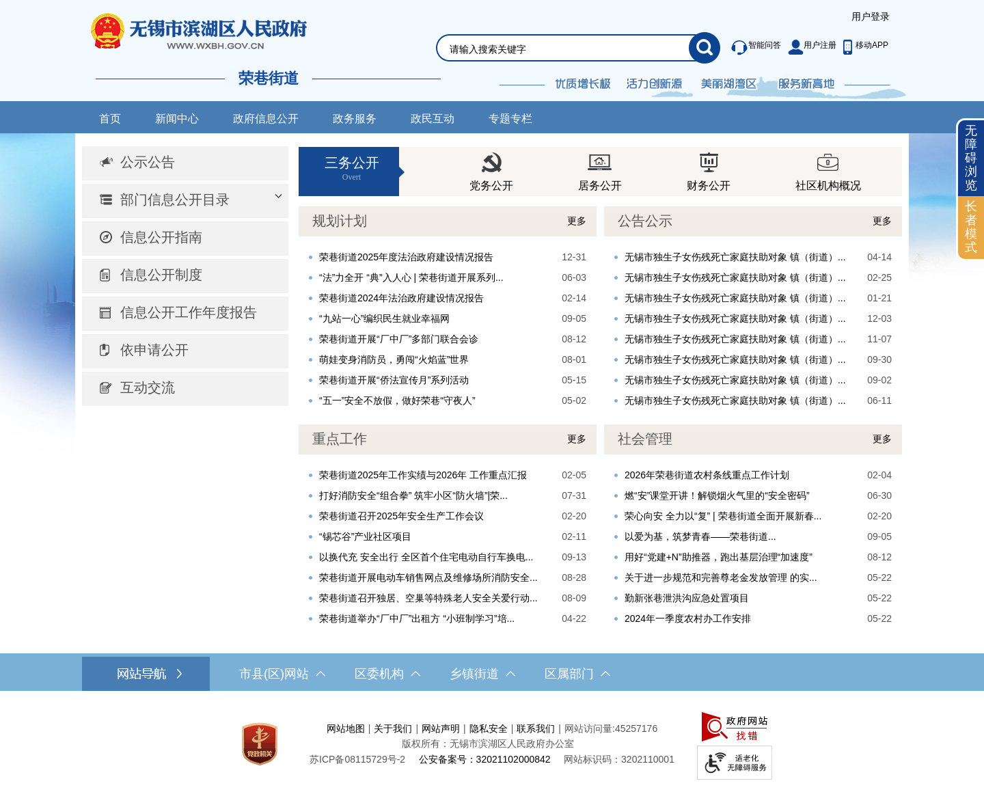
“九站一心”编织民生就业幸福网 (384, 318)
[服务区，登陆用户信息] (870, 17)
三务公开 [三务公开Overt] (352, 168)
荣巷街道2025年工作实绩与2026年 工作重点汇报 (423, 474)
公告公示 (645, 220)
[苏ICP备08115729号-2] (357, 759)
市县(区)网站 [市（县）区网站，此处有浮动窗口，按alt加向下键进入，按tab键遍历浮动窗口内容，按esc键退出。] (282, 674)
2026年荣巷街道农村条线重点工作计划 (707, 474)
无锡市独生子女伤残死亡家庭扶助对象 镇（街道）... (735, 256)
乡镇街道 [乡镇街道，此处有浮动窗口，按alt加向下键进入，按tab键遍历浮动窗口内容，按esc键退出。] (482, 674)
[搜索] (704, 48)
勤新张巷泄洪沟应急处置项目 (687, 597)
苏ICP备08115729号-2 (357, 759)
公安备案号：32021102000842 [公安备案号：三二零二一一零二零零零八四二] (485, 759)
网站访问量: (589, 728)
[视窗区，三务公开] (600, 171)
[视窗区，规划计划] (448, 308)
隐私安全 (488, 728)
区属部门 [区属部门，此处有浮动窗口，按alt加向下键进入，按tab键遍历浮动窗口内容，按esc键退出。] (577, 674)
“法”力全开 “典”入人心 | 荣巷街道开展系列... (411, 277)
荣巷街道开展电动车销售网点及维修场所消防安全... (428, 577)
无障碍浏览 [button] (971, 157)
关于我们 (393, 728)
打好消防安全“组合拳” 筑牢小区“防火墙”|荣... (413, 495)
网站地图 (346, 728)
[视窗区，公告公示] (753, 308)
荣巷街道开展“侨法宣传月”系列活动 (394, 379)
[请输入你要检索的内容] (569, 49)
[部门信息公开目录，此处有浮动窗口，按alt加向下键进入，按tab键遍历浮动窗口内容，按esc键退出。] (185, 201)
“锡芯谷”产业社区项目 (365, 536)
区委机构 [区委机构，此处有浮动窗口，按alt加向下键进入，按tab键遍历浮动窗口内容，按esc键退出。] (387, 674)
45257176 (636, 728)
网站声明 (441, 728)
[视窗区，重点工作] (448, 526)
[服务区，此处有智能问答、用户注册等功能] (806, 48)
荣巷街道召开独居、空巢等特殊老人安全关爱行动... (428, 597)
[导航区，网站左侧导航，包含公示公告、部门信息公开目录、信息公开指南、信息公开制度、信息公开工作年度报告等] (185, 276)
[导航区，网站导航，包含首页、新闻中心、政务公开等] (492, 117)
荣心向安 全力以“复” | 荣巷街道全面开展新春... (723, 515)
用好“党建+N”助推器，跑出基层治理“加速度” (718, 556)
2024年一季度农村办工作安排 (688, 618)
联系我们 (536, 728)
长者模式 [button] (971, 227)
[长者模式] (971, 227)
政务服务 (355, 118)
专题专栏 (510, 118)
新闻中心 (177, 118)
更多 (576, 220)
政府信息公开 (266, 118)
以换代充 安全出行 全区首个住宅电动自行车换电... (426, 556)
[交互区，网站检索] (561, 32)
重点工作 (339, 438)
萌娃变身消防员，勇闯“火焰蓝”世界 (394, 359)
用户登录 (870, 16)
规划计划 (339, 220)
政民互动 (432, 118)
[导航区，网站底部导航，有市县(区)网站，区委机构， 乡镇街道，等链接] (492, 674)
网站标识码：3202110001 (619, 759)
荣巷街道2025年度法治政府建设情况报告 (406, 256)
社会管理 (645, 438)
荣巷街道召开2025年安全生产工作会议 (401, 515)
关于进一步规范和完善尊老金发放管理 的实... (721, 577)
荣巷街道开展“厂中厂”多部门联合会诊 (398, 338)
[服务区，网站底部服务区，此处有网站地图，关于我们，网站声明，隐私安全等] (492, 744)
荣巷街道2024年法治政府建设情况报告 (401, 297)
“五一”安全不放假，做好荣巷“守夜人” (397, 400)
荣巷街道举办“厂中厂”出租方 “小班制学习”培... (417, 618)
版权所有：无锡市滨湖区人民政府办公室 (488, 743)
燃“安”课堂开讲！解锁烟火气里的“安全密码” (717, 495)
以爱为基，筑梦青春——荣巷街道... (700, 536)
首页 (110, 118)
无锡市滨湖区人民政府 (217, 31)
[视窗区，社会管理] (753, 526)
